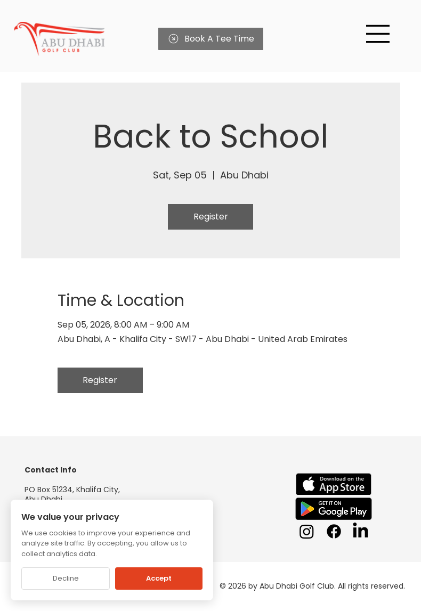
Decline (66, 578)
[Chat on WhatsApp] (394, 584)
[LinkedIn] (360, 531)
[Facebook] (334, 531)
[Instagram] (306, 531)
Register (210, 216)
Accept (159, 578)
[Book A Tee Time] (210, 39)
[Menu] (378, 34)
